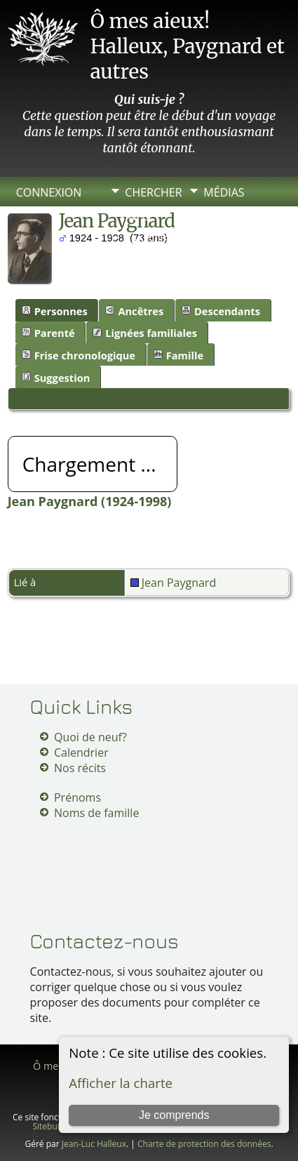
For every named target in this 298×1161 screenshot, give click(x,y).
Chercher (153, 192)
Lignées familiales (145, 333)
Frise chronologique (78, 355)
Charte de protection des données (204, 1144)
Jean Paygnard (173, 582)
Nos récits (80, 768)
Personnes (55, 311)
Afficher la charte (120, 1083)
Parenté (48, 333)
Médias (223, 192)
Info (138, 216)
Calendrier (81, 752)
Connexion (49, 192)
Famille (178, 355)
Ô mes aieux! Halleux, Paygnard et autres (187, 46)
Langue (147, 240)
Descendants (221, 311)
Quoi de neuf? (90, 737)
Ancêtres (134, 311)
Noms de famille (96, 813)
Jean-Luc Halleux (94, 1144)
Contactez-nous (104, 941)
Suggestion (56, 378)
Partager (231, 216)
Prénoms (77, 797)
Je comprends (174, 1115)
